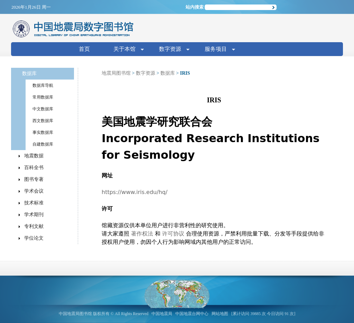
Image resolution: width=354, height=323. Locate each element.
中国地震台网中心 (191, 313)
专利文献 (34, 226)
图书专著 (34, 179)
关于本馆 (126, 49)
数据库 (167, 73)
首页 (84, 49)
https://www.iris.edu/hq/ (134, 192)
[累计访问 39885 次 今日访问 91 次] (263, 313)
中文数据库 (42, 109)
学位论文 (34, 238)
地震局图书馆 (116, 73)
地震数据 (34, 155)
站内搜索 (195, 7)
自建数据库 (42, 144)
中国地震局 (161, 313)
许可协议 (173, 233)
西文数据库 (42, 120)
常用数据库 (42, 97)
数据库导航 (42, 85)
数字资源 (171, 49)
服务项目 (217, 49)
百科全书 (34, 167)
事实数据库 (42, 132)
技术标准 (34, 202)
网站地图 (220, 313)
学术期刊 (34, 214)
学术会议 (34, 191)
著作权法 (142, 233)
